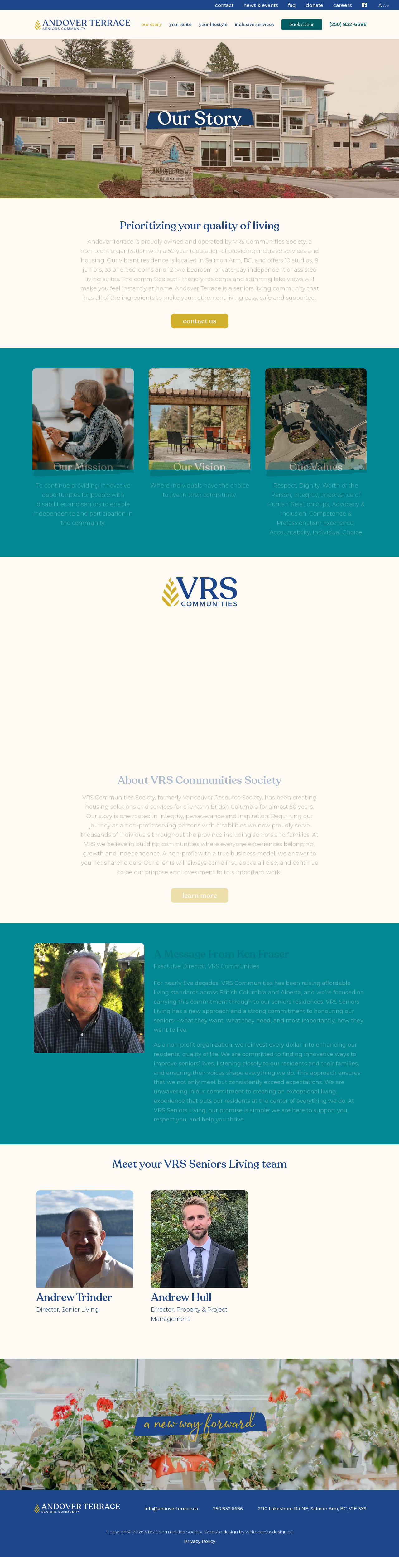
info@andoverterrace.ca (171, 1509)
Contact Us (199, 321)
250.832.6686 (228, 1509)
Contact (224, 5)
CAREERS (342, 5)
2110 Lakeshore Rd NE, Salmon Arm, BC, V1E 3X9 (312, 1509)
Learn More (199, 895)
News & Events (260, 5)
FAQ (292, 5)
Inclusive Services (254, 24)
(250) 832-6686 (348, 24)
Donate (314, 5)
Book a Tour (301, 24)
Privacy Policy (199, 1541)
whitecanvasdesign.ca (269, 1532)
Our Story (151, 24)
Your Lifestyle (213, 24)
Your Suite (180, 24)
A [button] (380, 5)
